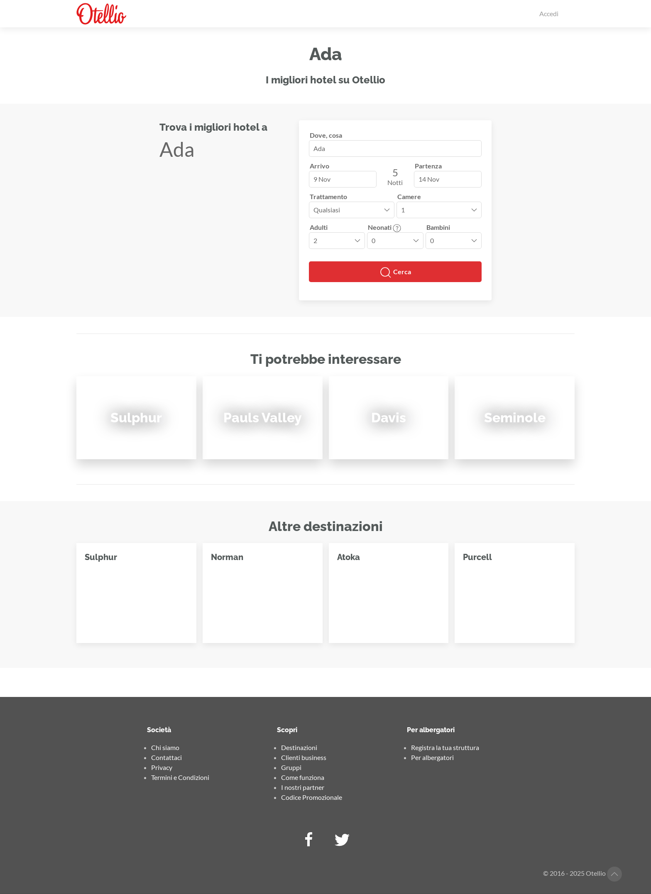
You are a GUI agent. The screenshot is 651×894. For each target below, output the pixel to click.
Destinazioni (299, 747)
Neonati (384, 227)
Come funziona (302, 777)
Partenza (428, 166)
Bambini (438, 227)
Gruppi (291, 767)
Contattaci (166, 757)
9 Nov (321, 179)
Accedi (548, 13)
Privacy (161, 767)
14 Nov (428, 179)
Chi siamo (165, 747)
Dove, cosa (326, 135)
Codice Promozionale (311, 797)
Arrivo (319, 166)
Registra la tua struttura (445, 747)
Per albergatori (432, 757)
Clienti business (303, 757)
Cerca (395, 272)
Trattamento (328, 196)
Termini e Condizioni (180, 777)
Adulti (319, 227)
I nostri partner (302, 787)
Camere (409, 196)
